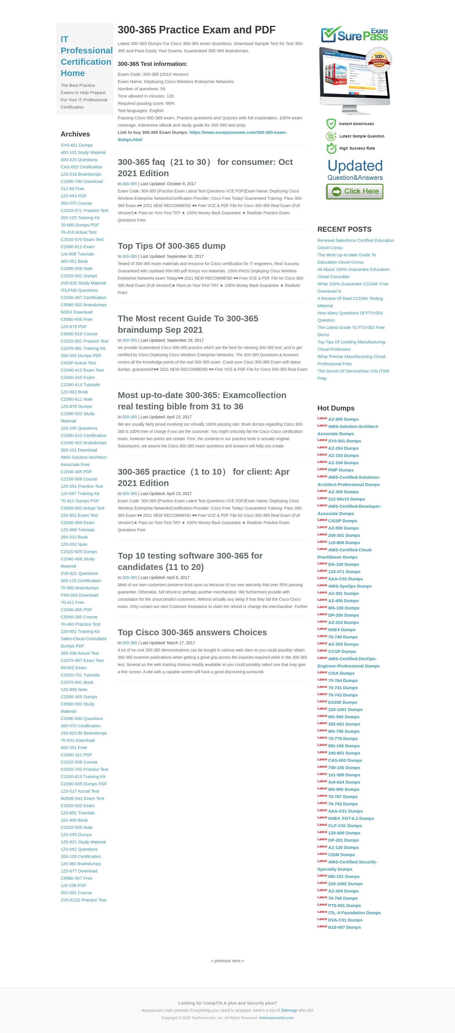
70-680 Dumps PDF (80, 224)
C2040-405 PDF (76, 471)
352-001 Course (76, 892)
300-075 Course (76, 203)
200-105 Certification (81, 856)
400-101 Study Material (83, 152)
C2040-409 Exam (78, 522)
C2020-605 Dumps (79, 551)
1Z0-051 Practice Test (82, 486)
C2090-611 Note (77, 399)
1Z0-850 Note (74, 689)
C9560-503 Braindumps (83, 304)
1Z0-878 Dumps (76, 406)
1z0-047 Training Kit (80, 493)
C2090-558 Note (77, 268)
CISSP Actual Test (78, 362)
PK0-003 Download (79, 595)
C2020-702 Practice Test (84, 769)
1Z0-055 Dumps (76, 834)
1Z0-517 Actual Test (80, 791)
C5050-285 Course (79, 616)
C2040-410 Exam (78, 377)
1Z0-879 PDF (74, 326)
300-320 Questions (79, 159)
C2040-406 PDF (76, 609)
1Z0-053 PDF (74, 195)
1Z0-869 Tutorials (78, 529)
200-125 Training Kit (80, 217)
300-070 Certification (81, 725)
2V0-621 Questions (79, 573)
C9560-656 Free (76, 319)
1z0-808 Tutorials (77, 253)
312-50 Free (72, 188)
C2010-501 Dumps (79, 275)
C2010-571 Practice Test (84, 210)
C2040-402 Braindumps (83, 442)
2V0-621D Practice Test (83, 899)
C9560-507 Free (76, 878)
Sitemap (289, 1010)
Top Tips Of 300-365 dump (172, 246)
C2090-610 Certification (83, 435)
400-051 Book (74, 261)
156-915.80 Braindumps (84, 732)
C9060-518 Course (79, 333)
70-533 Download (78, 740)
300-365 (129, 183)
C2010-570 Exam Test (82, 239)
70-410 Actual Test (78, 232)
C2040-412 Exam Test (82, 370)
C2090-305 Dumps (79, 696)
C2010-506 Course (79, 762)
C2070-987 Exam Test (82, 660)
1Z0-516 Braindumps (81, 174)
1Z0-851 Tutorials (78, 812)
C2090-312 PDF (76, 754)
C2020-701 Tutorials (80, 674)
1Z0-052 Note (74, 544)
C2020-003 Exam (78, 805)
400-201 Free (74, 747)
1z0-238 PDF (73, 885)
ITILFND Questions (79, 290)
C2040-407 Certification (83, 297)
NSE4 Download (77, 311)
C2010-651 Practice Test (84, 341)
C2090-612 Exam (78, 246)
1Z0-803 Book (74, 391)
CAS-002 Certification (81, 166)
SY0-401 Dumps (77, 145)
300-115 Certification (81, 580)
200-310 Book (74, 537)
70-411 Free (72, 602)
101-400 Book (74, 820)
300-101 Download (79, 449)
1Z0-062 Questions (79, 849)
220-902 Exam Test (79, 515)
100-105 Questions (79, 428)
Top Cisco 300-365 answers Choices (192, 632)
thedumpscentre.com (276, 1018)
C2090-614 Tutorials (80, 384)
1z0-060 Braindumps (81, 863)
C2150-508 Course (79, 478)
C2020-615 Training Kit (83, 776)
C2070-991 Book (77, 682)
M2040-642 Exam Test (82, 798)
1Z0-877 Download (79, 870)
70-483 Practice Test (80, 624)
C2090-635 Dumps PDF (84, 783)
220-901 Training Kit (80, 631)
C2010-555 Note (77, 827)
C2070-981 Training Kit (83, 348)
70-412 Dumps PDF (80, 500)
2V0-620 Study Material (83, 282)
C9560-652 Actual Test (82, 507)
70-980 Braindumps (80, 587)
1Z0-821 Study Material (83, 841)
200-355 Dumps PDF (81, 355)
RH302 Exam (73, 667)
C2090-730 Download (82, 181)
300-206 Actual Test (80, 653)
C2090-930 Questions (82, 718)
